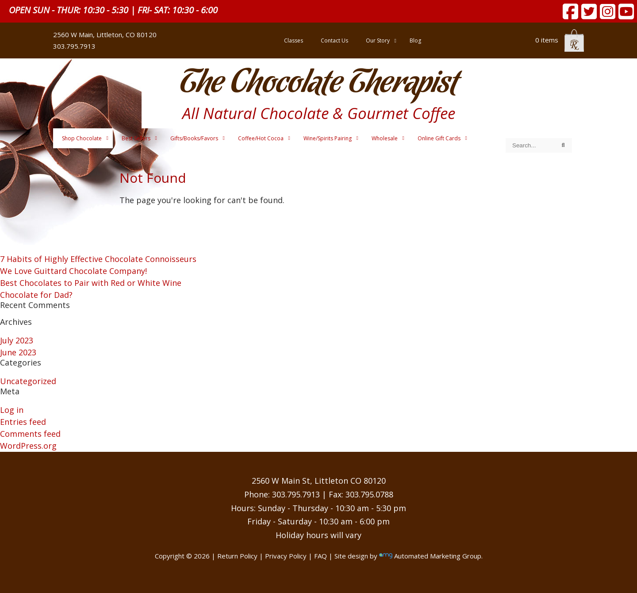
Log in (11, 409)
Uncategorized (28, 381)
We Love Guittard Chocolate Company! (73, 271)
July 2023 (16, 340)
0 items (559, 39)
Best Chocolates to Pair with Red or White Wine (90, 282)
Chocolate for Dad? (36, 294)
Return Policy (237, 555)
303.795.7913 (74, 46)
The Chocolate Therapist (318, 84)
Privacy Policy (286, 555)
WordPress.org (28, 445)
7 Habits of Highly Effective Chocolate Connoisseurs (98, 259)
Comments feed (30, 433)
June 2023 (18, 352)
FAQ (320, 555)
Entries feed (23, 421)
